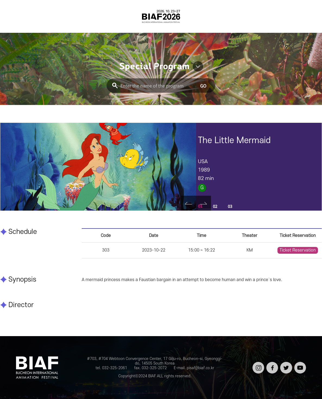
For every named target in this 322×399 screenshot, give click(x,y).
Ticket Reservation (298, 250)
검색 (307, 16)
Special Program (154, 66)
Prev (188, 203)
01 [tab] (200, 206)
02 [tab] (215, 206)
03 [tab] (230, 206)
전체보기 (15, 16)
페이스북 (271, 366)
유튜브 (299, 364)
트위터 (285, 364)
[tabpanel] (98, 167)
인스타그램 (257, 366)
